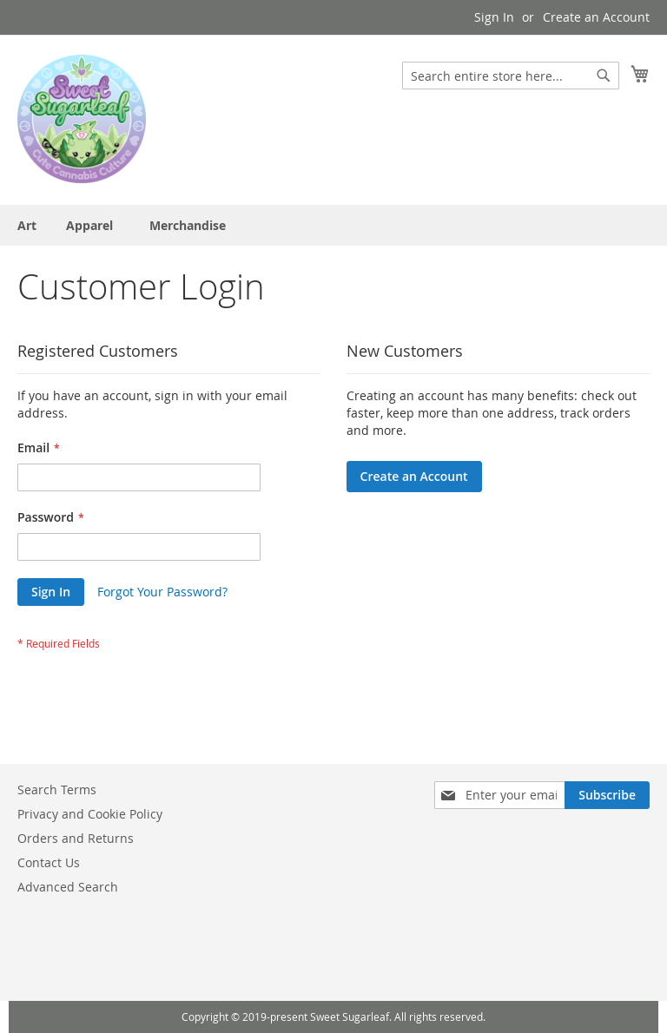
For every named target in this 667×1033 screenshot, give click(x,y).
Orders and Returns (75, 838)
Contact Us (48, 862)
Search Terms (56, 789)
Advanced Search (67, 886)
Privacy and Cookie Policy (89, 814)
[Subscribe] (607, 795)
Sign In (494, 17)
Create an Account (596, 17)
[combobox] (510, 75)
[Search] (604, 75)
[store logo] (81, 119)
